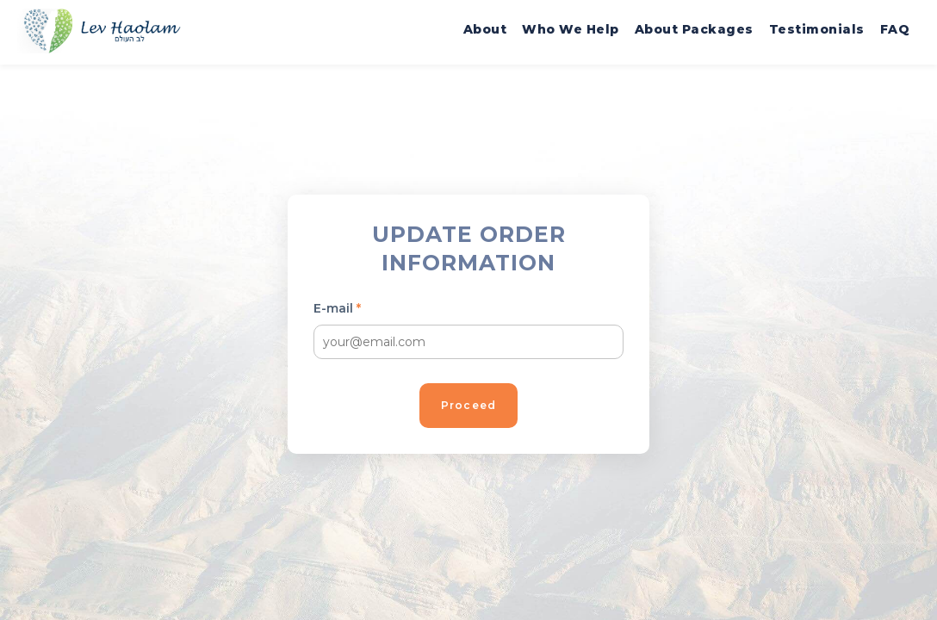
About (485, 29)
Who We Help (570, 29)
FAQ (895, 29)
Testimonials (817, 29)
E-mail (337, 308)
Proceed (468, 405)
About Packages (694, 29)
